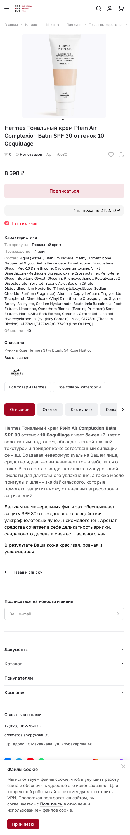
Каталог (13, 663)
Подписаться (64, 191)
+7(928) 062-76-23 (21, 725)
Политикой (51, 803)
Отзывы (50, 409)
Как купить (81, 409)
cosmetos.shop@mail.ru (26, 734)
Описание (19, 409)
